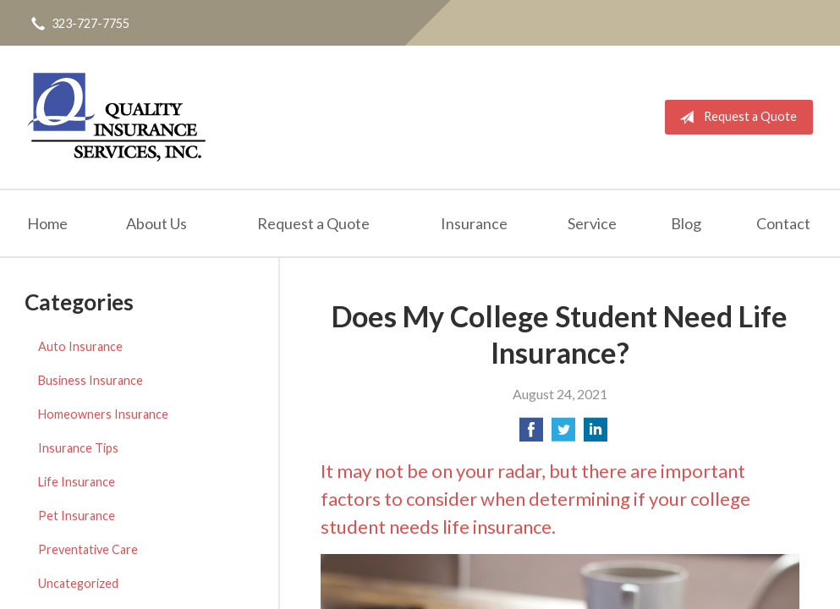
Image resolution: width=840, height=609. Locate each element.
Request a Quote (735, 117)
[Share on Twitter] (563, 434)
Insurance (474, 223)
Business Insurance (90, 380)
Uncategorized (78, 583)
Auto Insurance (80, 346)
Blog (686, 223)
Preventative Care (88, 549)
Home (47, 223)
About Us (156, 223)
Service (592, 223)
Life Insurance (76, 482)
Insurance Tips (78, 448)
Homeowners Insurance (103, 414)
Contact (783, 223)
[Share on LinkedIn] (595, 434)
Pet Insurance (76, 515)
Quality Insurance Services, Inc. (116, 117)
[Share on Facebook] (531, 434)
